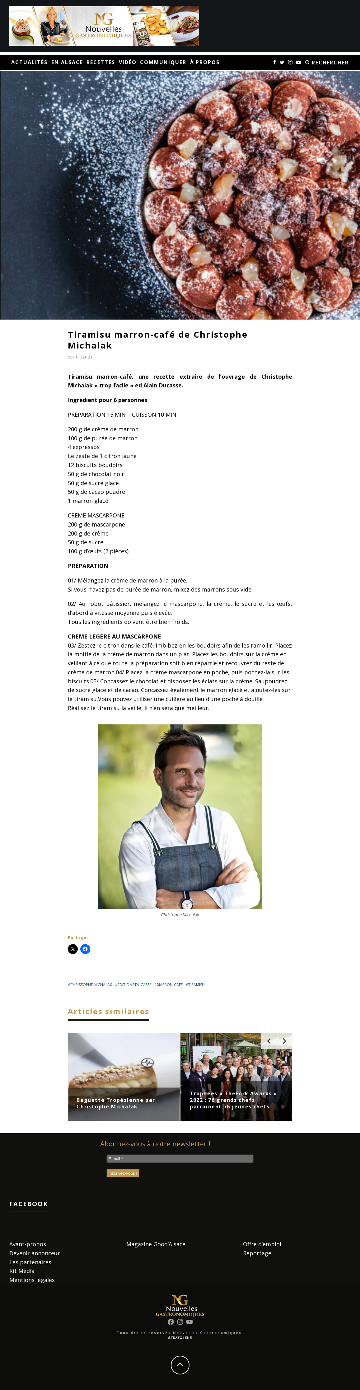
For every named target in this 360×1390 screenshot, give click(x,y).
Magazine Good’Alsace (155, 1244)
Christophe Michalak (91, 984)
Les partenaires (30, 1262)
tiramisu (196, 984)
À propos (205, 62)
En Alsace (67, 62)
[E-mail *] (180, 1158)
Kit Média (22, 1271)
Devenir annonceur (34, 1253)
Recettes (100, 62)
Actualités (29, 62)
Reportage (257, 1253)
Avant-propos (27, 1244)
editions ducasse (134, 984)
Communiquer (163, 62)
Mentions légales (32, 1280)
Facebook (28, 1204)
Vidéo (128, 62)
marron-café (170, 984)
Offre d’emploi (262, 1244)
